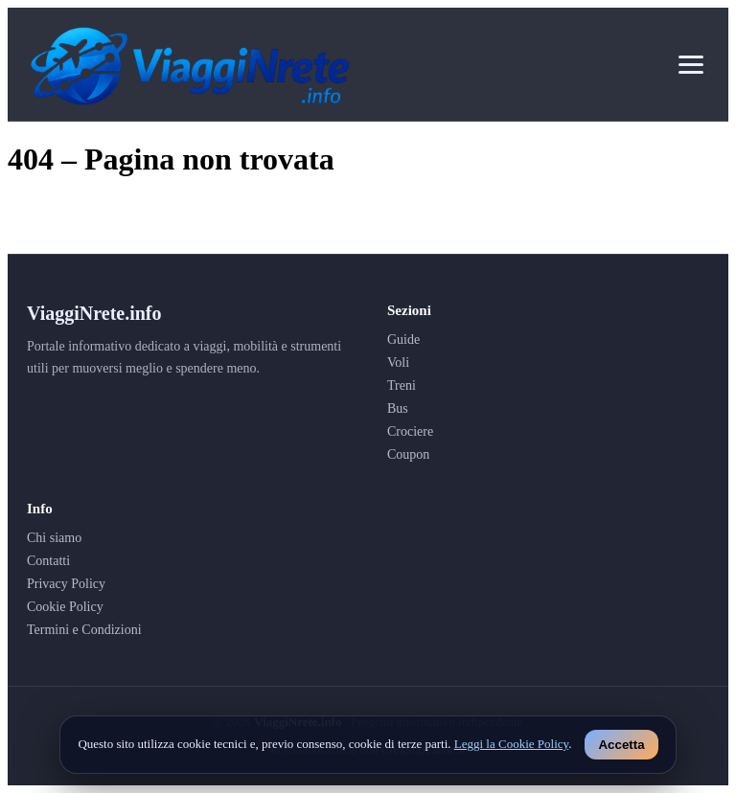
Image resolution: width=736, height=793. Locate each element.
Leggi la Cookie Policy (511, 743)
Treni (401, 385)
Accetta (621, 744)
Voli (398, 362)
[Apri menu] (691, 64)
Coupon (408, 454)
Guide (403, 339)
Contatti (48, 561)
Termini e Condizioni (84, 630)
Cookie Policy (65, 607)
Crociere (410, 431)
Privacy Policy (66, 584)
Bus (397, 408)
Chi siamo (54, 538)
